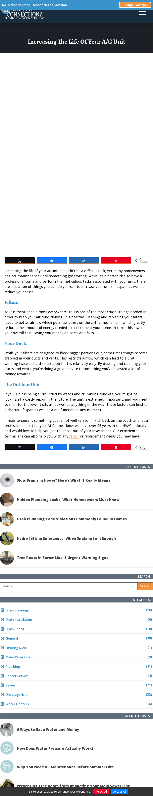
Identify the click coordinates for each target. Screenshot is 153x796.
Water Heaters (17, 704)
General (12, 638)
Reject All (101, 791)
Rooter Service (17, 676)
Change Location (135, 5)
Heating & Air (16, 648)
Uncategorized (17, 694)
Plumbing (13, 666)
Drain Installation (19, 619)
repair (74, 436)
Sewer (10, 685)
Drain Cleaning (17, 610)
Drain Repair (15, 629)
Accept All (119, 791)
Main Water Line (18, 657)
